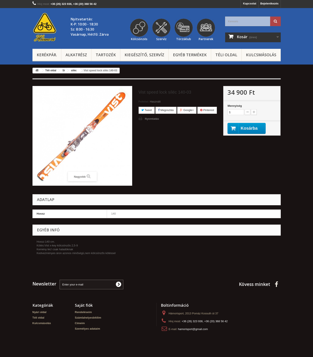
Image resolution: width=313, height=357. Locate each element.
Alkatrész (76, 54)
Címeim (80, 323)
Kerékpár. (47, 54)
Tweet (146, 110)
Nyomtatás (152, 118)
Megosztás (166, 110)
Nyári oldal (39, 312)
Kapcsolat (249, 3)
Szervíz (161, 38)
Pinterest (207, 110)
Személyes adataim (87, 328)
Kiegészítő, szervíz (144, 54)
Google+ (187, 110)
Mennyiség (234, 105)
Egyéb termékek (190, 54)
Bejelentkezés (269, 3)
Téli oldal (226, 54)
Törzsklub (183, 38)
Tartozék (106, 54)
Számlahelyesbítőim (88, 317)
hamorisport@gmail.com (193, 329)
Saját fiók (84, 305)
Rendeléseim (83, 312)
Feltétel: (144, 101)
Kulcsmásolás (261, 54)
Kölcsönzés (139, 38)
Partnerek (206, 38)
